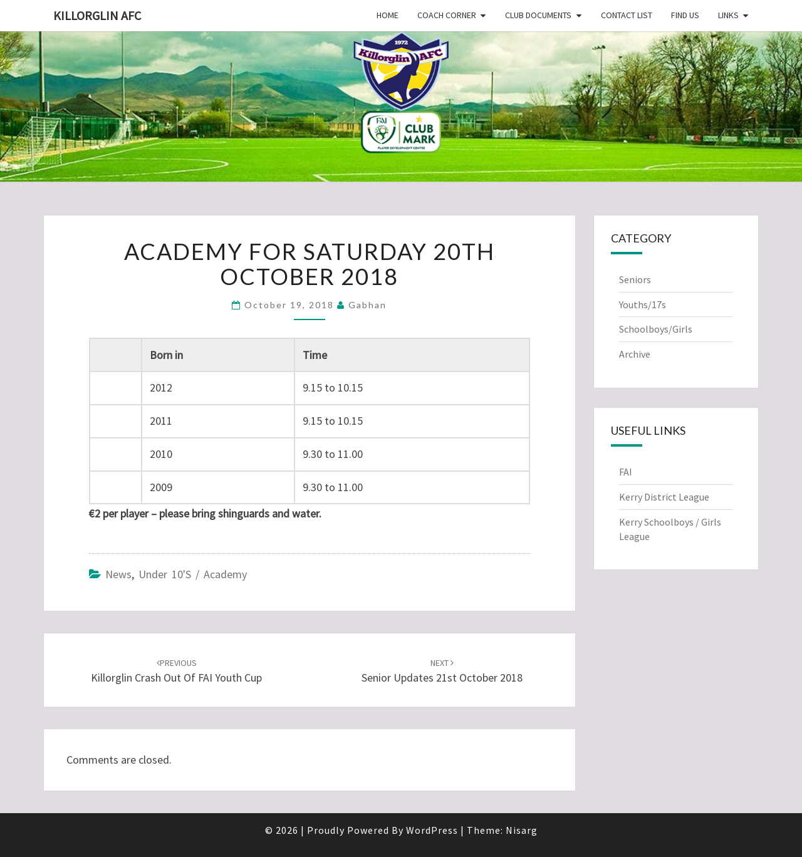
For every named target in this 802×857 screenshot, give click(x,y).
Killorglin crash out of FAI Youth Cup (176, 671)
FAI (625, 471)
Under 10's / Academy (192, 574)
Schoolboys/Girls (655, 329)
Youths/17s (642, 304)
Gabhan (367, 304)
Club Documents (538, 15)
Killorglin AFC (97, 15)
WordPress (432, 830)
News (118, 574)
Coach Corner (446, 15)
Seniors (635, 279)
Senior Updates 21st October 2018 (442, 671)
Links (728, 15)
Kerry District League (664, 497)
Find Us (685, 15)
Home (387, 15)
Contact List (626, 15)
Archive (634, 354)
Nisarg (522, 830)
